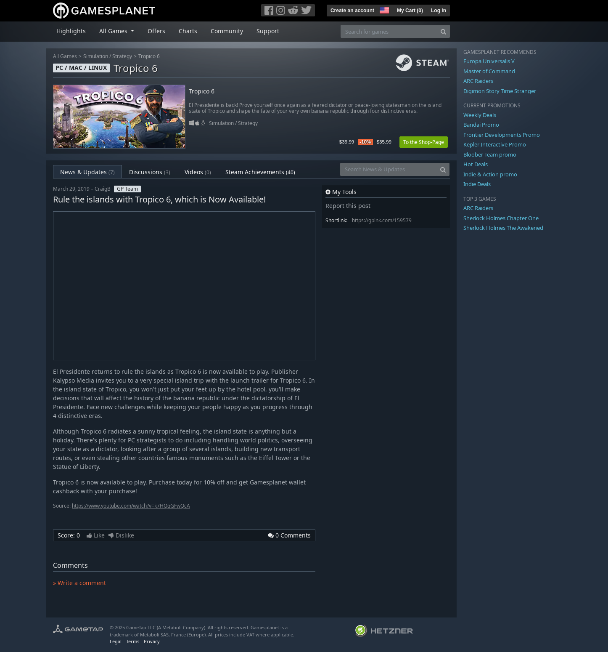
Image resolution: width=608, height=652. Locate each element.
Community (227, 31)
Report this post (347, 206)
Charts (188, 31)
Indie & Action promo (490, 174)
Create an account (352, 10)
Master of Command (489, 71)
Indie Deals (477, 184)
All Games (65, 56)
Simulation (95, 56)
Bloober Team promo (489, 154)
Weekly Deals (479, 115)
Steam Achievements (260, 172)
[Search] (443, 31)
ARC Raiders (478, 81)
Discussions (149, 172)
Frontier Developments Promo (501, 134)
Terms (132, 641)
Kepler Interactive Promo (494, 144)
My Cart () (410, 10)
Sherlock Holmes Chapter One (501, 218)
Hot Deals (475, 164)
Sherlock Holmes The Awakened (503, 228)
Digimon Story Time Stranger (499, 91)
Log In (438, 10)
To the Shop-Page (423, 142)
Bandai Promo (481, 124)
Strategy (122, 56)
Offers (156, 31)
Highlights (71, 31)
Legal (116, 641)
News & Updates (87, 172)
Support (267, 31)
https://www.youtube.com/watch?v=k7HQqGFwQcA (131, 506)
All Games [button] (114, 31)
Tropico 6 (149, 56)
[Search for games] (389, 31)
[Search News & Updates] (388, 169)
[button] (383, 9)
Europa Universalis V (489, 61)
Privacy (152, 641)
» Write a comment (79, 583)
